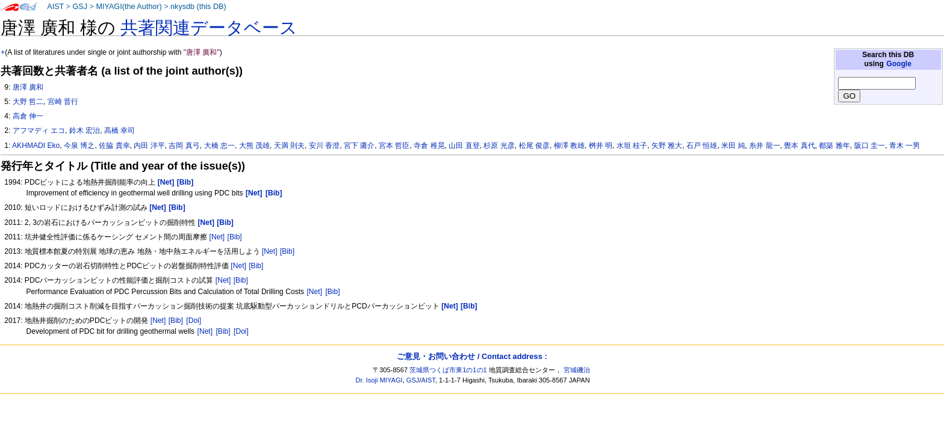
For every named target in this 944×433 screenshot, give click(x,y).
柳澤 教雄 (569, 145)
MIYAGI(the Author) (128, 6)
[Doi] (193, 320)
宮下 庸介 (359, 145)
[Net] (217, 237)
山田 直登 (464, 145)
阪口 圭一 (869, 145)
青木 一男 (904, 145)
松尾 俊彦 (534, 145)
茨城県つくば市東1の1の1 (448, 369)
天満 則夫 (289, 145)
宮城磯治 (577, 369)
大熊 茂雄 (254, 145)
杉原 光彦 (498, 145)
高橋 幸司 (119, 130)
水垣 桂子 (631, 145)
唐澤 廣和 (28, 87)
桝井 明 (600, 145)
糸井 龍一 (764, 145)
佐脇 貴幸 (114, 145)
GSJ (79, 6)
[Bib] (235, 237)
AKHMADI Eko (36, 145)
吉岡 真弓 (184, 145)
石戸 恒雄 (701, 145)
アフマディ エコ (39, 130)
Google (898, 64)
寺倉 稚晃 (429, 145)
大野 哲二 (28, 101)
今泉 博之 (79, 145)
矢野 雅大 (666, 145)
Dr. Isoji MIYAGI (379, 380)
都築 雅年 (834, 145)
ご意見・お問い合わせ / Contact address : (472, 356)
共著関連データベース (208, 27)
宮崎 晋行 (63, 101)
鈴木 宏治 (84, 130)
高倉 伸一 (28, 116)
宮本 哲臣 (394, 145)
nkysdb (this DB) (198, 6)
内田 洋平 (149, 145)
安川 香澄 (324, 145)
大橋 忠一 (219, 145)
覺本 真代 (799, 145)
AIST (55, 6)
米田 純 (733, 145)
